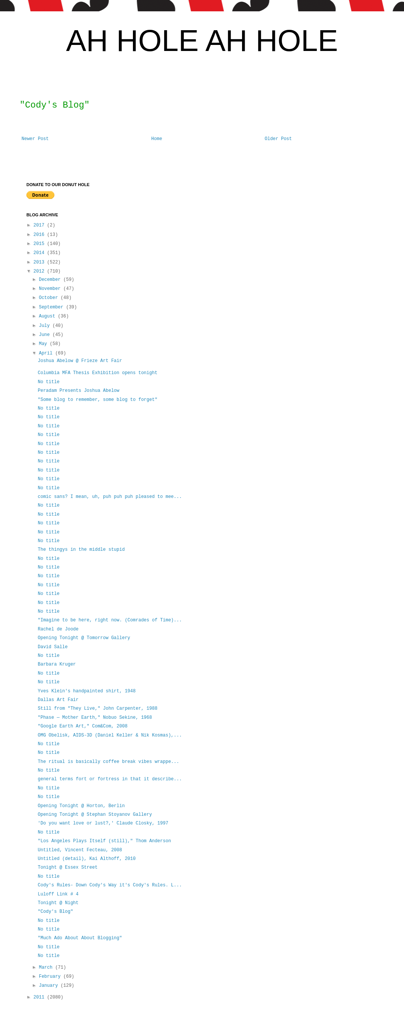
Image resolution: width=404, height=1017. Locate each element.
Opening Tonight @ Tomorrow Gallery (84, 638)
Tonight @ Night (58, 903)
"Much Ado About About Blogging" (80, 938)
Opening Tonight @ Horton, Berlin (81, 806)
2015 (40, 244)
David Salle (53, 647)
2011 (40, 997)
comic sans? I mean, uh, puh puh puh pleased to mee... (110, 496)
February (51, 976)
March (47, 967)
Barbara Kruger (57, 664)
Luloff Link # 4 (58, 894)
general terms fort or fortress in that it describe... (110, 779)
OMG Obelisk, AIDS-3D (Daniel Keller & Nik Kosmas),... (110, 735)
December (51, 279)
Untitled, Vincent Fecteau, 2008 (80, 850)
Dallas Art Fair (58, 700)
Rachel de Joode (58, 629)
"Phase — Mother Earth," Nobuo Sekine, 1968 (95, 717)
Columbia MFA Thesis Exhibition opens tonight (97, 373)
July (45, 325)
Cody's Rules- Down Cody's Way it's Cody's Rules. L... (110, 885)
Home (156, 139)
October (50, 297)
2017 (40, 225)
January (50, 985)
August (48, 316)
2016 (40, 234)
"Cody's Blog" (55, 911)
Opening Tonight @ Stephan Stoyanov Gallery (95, 814)
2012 (40, 271)
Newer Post (35, 139)
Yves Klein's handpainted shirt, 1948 (87, 691)
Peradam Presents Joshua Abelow (78, 390)
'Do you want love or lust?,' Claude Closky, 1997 (103, 823)
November (51, 288)
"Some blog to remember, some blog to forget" (97, 399)
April (47, 353)
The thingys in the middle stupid (83, 549)
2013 (40, 262)
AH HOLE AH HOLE (202, 40)
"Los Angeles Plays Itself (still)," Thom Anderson (104, 841)
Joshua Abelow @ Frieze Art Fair (80, 361)
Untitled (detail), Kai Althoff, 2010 (87, 858)
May (44, 344)
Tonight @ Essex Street (67, 867)
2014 (40, 253)
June (45, 334)
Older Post (278, 139)
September (52, 307)
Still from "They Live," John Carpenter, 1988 (97, 708)
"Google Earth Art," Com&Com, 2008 (83, 726)
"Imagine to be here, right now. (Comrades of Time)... (110, 620)
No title (49, 382)
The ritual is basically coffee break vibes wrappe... (108, 761)
